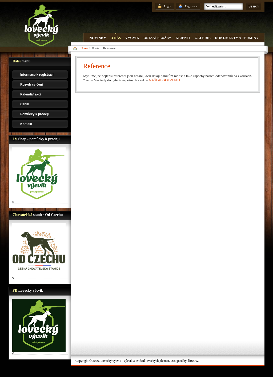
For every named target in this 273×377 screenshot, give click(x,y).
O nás (115, 38)
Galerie (203, 38)
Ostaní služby (157, 38)
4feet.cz (193, 361)
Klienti (182, 38)
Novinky (97, 38)
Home (84, 48)
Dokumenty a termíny (237, 38)
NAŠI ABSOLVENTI (164, 80)
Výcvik (132, 38)
